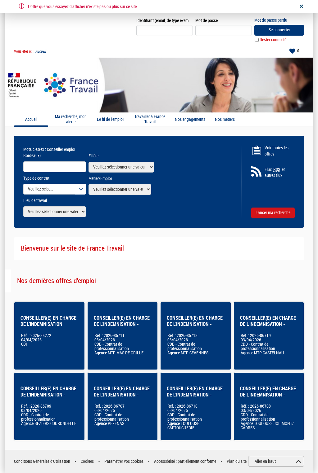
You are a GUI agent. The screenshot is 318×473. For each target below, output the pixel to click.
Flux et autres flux (275, 172)
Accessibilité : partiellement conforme (185, 461)
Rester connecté (273, 39)
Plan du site (237, 461)
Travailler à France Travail (149, 119)
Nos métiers (225, 119)
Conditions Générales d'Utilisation (42, 461)
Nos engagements (190, 119)
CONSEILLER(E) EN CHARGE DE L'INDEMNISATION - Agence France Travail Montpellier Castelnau (268, 327)
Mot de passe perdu (270, 20)
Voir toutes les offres (276, 151)
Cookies (87, 461)
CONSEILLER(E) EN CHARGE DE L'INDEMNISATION (48, 321)
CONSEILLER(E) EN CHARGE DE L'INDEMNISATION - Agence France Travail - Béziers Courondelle (48, 398)
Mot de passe (206, 20)
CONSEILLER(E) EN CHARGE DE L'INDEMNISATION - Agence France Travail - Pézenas (122, 398)
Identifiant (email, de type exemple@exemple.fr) (164, 20)
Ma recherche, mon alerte (71, 119)
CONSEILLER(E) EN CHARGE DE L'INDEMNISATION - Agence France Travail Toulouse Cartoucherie (195, 398)
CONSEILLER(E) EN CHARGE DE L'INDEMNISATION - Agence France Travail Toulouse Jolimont (268, 398)
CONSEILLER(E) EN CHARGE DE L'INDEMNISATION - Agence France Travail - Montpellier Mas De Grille (122, 327)
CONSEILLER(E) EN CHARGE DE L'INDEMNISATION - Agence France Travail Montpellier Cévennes (195, 327)
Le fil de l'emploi (110, 119)
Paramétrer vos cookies (123, 461)
